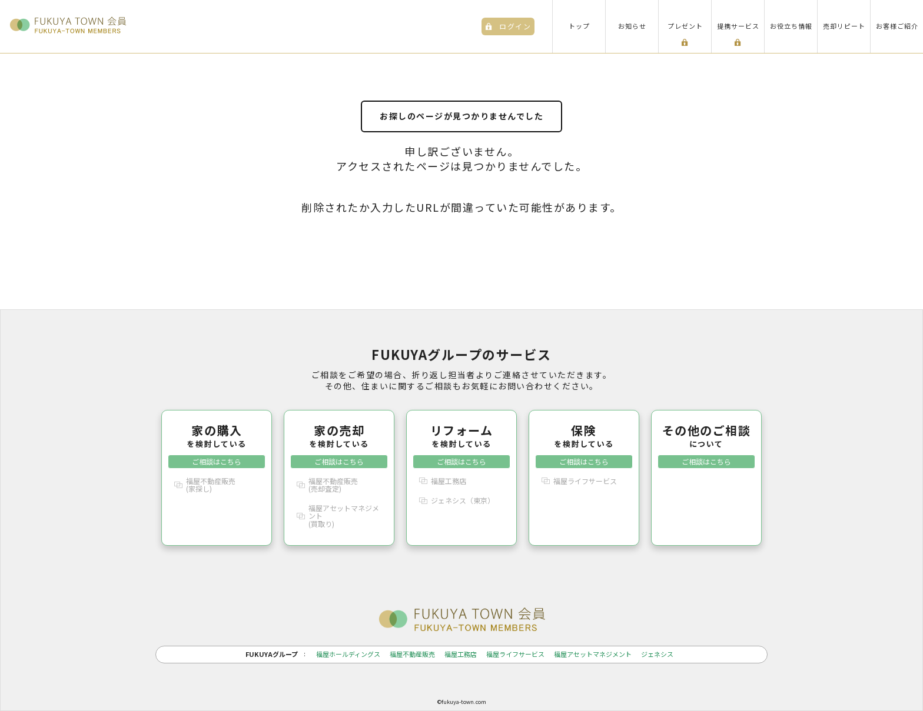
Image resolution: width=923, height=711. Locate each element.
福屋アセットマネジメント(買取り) (343, 515)
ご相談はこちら (216, 461)
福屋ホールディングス (348, 654)
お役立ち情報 (791, 26)
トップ (579, 26)
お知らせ (632, 26)
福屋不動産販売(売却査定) (333, 484)
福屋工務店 (448, 481)
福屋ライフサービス (585, 481)
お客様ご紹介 (897, 26)
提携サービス (738, 26)
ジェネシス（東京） (462, 500)
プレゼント (685, 26)
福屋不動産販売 (412, 654)
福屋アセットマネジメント (593, 654)
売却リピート (844, 26)
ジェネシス (657, 654)
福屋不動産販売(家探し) (210, 484)
